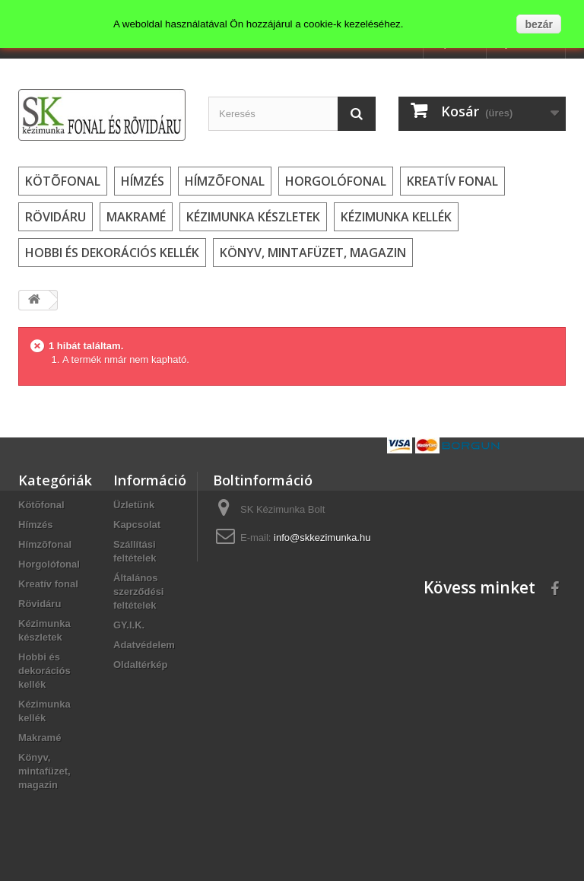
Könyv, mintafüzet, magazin (313, 252)
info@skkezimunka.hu (322, 537)
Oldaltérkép (140, 664)
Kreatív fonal (452, 181)
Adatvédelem (144, 644)
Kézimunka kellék (396, 216)
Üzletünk (133, 504)
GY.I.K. (128, 625)
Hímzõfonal (225, 181)
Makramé (136, 216)
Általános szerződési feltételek (138, 591)
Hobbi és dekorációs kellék (112, 252)
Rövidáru (55, 216)
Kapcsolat (136, 524)
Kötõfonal (62, 181)
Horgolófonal (335, 181)
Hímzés (142, 181)
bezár (539, 24)
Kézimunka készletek (253, 216)
